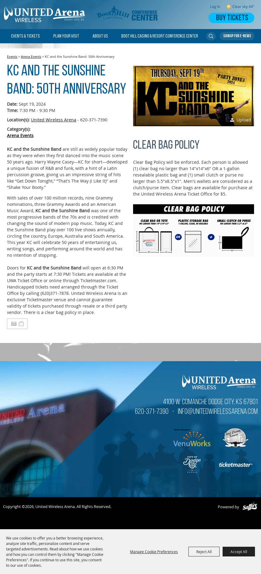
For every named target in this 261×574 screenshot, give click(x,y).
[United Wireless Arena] (45, 14)
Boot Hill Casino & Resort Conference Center (159, 36)
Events (12, 56)
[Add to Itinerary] (21, 324)
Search (211, 36)
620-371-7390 (151, 412)
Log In (215, 6)
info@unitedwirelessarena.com (218, 412)
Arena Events (31, 56)
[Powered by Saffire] (250, 507)
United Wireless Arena (53, 120)
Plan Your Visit (66, 36)
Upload (244, 120)
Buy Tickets (232, 18)
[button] (193, 96)
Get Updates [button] (237, 36)
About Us (100, 36)
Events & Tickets (25, 36)
